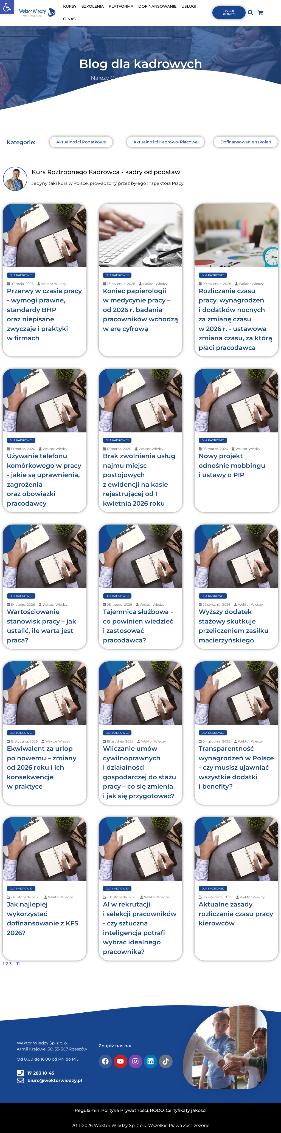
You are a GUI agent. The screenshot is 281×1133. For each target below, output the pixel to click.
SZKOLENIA (93, 6)
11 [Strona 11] (18, 963)
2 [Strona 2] (6, 963)
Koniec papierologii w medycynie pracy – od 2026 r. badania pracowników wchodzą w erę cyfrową (140, 310)
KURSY (70, 6)
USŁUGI (188, 6)
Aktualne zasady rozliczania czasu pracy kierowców (236, 913)
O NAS (69, 18)
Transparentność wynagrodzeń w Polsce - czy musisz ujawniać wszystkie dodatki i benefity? (236, 767)
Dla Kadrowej (21, 275)
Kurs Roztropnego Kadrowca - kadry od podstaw (106, 172)
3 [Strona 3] (10, 963)
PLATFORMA (121, 6)
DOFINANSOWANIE (157, 6)
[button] (7, 7)
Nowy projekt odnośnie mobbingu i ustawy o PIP (232, 465)
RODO (157, 1110)
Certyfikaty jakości (186, 1110)
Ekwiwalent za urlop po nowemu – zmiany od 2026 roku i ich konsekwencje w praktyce (41, 767)
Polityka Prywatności (124, 1110)
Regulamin (87, 1110)
